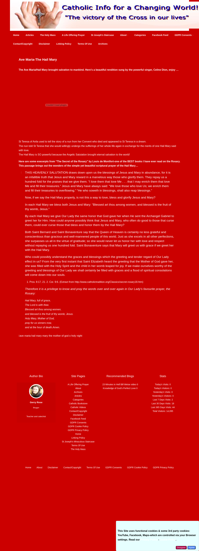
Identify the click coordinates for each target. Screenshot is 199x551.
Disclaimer (44, 44)
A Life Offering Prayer (73, 35)
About (124, 35)
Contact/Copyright (22, 44)
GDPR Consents (184, 35)
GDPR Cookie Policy (78, 426)
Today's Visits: (162, 384)
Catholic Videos (78, 407)
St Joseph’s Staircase (102, 35)
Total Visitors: (159, 411)
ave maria (25, 335)
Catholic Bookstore (78, 403)
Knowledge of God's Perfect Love (119, 388)
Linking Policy (63, 44)
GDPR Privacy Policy (78, 430)
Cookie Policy (167, 539)
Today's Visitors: (162, 388)
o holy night (75, 335)
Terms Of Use (85, 44)
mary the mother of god (55, 335)
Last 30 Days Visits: (162, 403)
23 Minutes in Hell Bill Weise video (119, 384)
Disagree (181, 547)
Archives (103, 44)
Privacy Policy (149, 539)
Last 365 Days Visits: (161, 407)
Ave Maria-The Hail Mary (38, 59)
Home (16, 35)
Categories (140, 35)
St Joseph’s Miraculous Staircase (78, 441)
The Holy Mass (48, 35)
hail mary (36, 335)
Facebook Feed (160, 35)
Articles (30, 35)
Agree (191, 547)
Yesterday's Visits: (162, 392)
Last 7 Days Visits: (162, 399)
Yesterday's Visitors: (162, 396)
